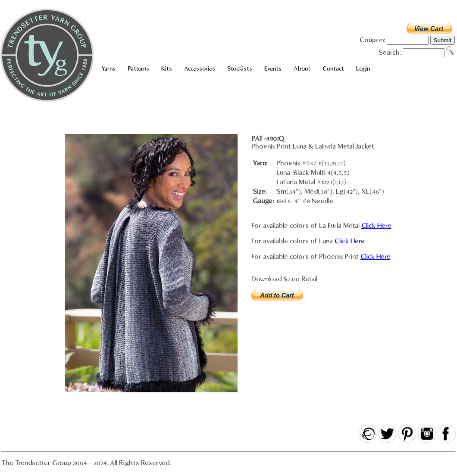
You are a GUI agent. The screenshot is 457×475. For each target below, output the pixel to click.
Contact (333, 68)
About (302, 68)
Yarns (108, 68)
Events (273, 68)
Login (363, 68)
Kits (166, 68)
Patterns (138, 68)
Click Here (376, 226)
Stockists (239, 68)
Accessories (199, 68)
